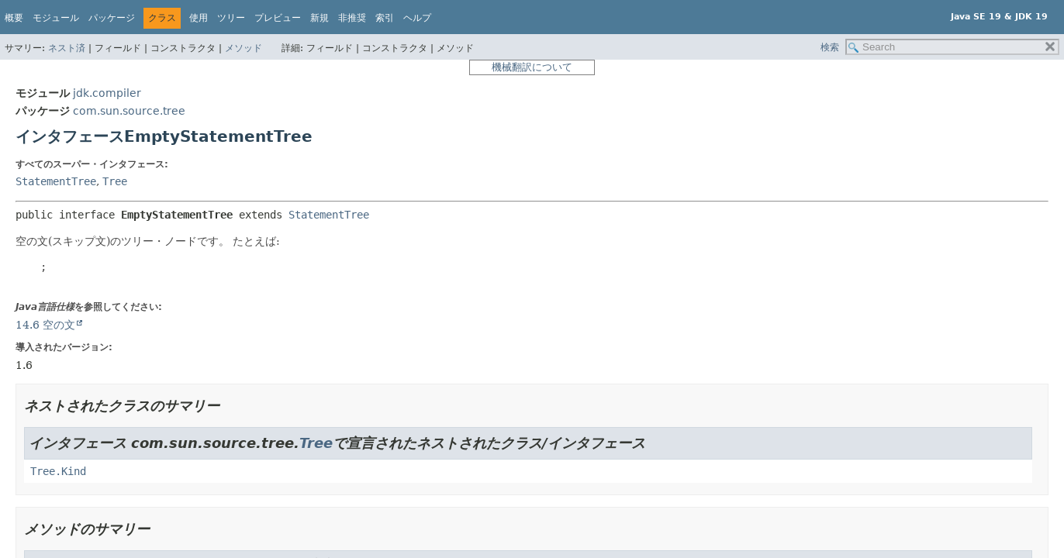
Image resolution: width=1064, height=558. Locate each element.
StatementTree (56, 181)
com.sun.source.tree (129, 111)
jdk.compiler (107, 93)
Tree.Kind (58, 471)
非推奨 (352, 17)
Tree (114, 181)
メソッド (243, 48)
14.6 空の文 (45, 325)
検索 (829, 47)
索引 (384, 17)
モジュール (56, 17)
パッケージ (111, 17)
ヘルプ (417, 17)
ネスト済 (66, 48)
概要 (14, 17)
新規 (319, 17)
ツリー (231, 17)
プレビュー (277, 17)
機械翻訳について (532, 67)
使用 (198, 17)
